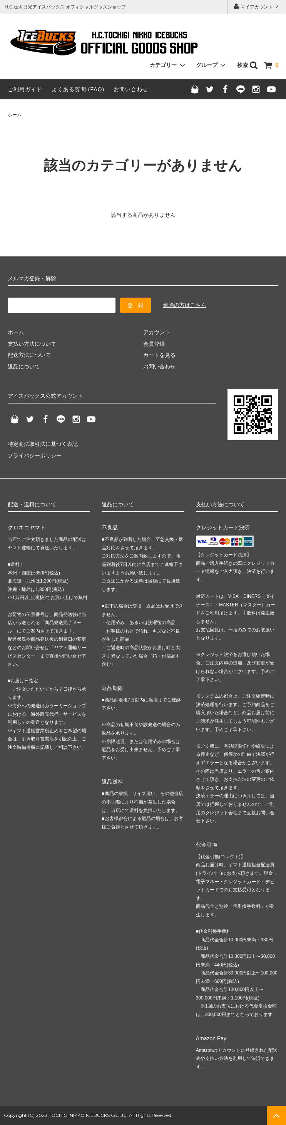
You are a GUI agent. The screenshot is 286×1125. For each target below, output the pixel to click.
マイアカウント (257, 6)
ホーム (15, 114)
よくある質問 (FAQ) (78, 89)
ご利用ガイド (25, 89)
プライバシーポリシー (35, 455)
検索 (247, 65)
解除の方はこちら (184, 305)
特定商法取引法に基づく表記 (43, 444)
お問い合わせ (131, 89)
